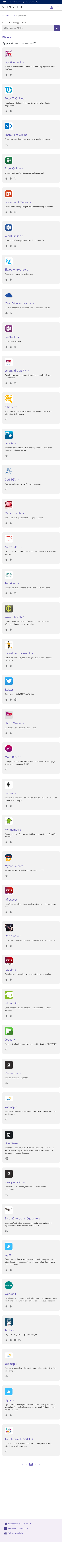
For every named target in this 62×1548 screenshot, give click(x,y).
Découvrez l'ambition (16, 1528)
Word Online (13, 236)
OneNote (11, 337)
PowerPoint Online (17, 202)
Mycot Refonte (14, 866)
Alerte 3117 (12, 547)
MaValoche (12, 1073)
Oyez (8, 1255)
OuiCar (9, 1294)
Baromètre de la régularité (22, 1218)
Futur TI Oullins (15, 98)
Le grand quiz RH (16, 370)
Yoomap (10, 1107)
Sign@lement (13, 62)
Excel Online (13, 168)
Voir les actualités (14, 1533)
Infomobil (11, 1003)
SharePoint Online (16, 135)
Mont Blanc (12, 757)
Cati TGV (11, 479)
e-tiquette (11, 407)
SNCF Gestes (13, 723)
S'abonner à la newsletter (17, 1523)
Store (13, 15)
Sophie (9, 443)
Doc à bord (12, 936)
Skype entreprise (16, 269)
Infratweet (11, 899)
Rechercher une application (14, 23)
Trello (8, 1330)
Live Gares (12, 1143)
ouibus (9, 793)
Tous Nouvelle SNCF (18, 1439)
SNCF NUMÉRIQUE (12, 7)
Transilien (11, 583)
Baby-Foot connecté (18, 653)
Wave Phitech (14, 617)
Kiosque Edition (15, 1182)
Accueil (5, 15)
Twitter (9, 689)
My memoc (12, 829)
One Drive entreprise (18, 303)
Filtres (5, 37)
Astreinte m (12, 969)
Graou (9, 1039)
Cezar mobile (13, 513)
